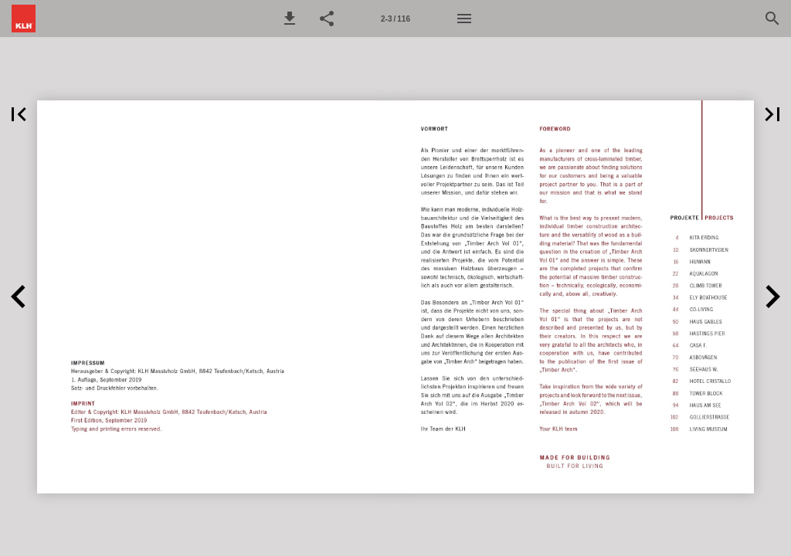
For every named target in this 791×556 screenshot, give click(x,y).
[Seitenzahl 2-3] (395, 18)
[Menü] (464, 18)
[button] (289, 18)
